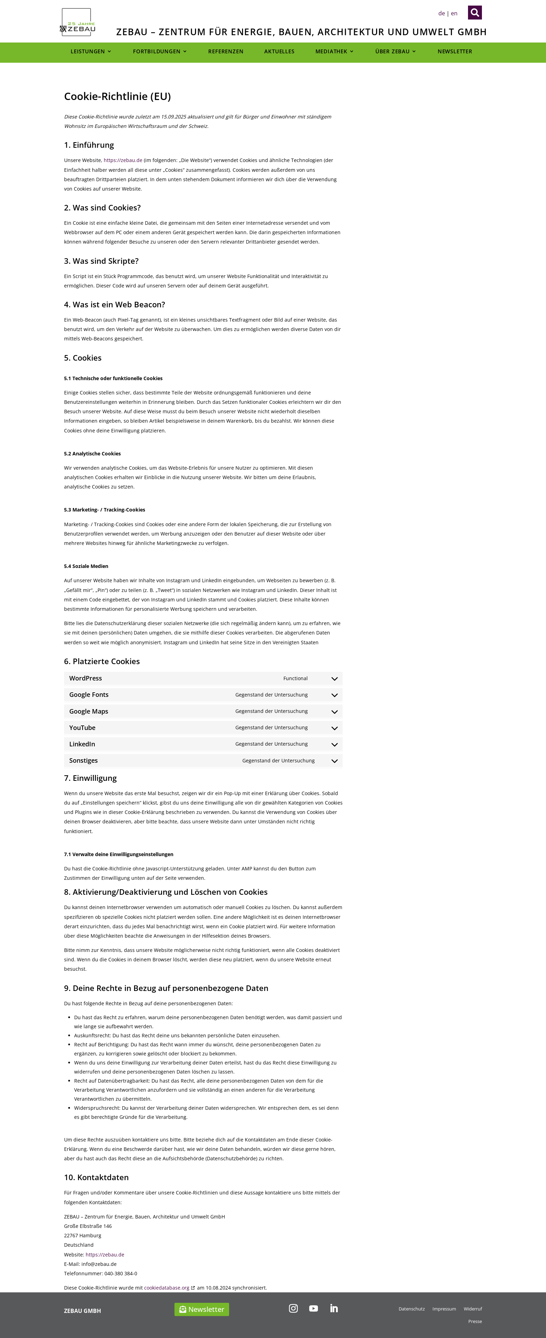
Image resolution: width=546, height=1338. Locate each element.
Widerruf (473, 1309)
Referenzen (225, 51)
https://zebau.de (123, 160)
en (454, 13)
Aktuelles (279, 51)
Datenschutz (412, 1309)
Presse (475, 1321)
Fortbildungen (156, 51)
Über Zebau (392, 51)
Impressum (444, 1309)
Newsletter (455, 51)
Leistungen (88, 51)
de (441, 13)
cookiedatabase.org (166, 1287)
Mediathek (331, 51)
